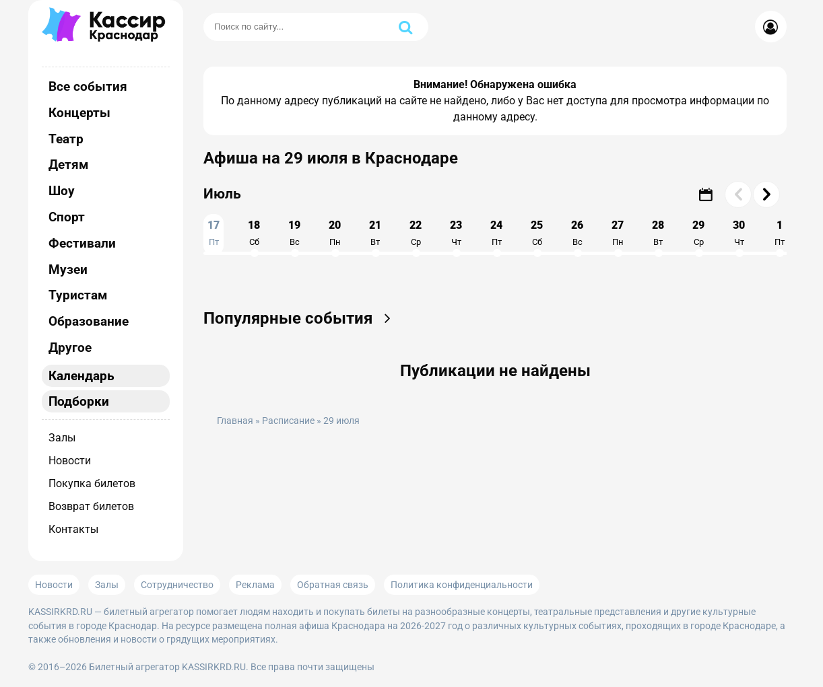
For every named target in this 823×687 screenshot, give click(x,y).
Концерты (79, 112)
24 (496, 233)
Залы (61, 437)
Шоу (61, 190)
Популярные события (301, 318)
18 (254, 233)
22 (415, 233)
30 (739, 233)
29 (698, 233)
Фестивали (82, 243)
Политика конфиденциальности (462, 584)
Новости (69, 460)
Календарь (81, 376)
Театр (66, 139)
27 (618, 233)
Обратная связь (332, 584)
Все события (87, 86)
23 (456, 233)
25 (537, 233)
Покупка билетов (91, 483)
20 (335, 233)
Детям (68, 164)
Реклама (255, 584)
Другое (70, 347)
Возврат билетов (91, 506)
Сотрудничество (177, 584)
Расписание (288, 421)
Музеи (68, 269)
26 (577, 233)
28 (658, 233)
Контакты (73, 529)
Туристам (77, 295)
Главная (235, 421)
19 (294, 233)
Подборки (78, 401)
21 (375, 233)
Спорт (66, 217)
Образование (88, 321)
